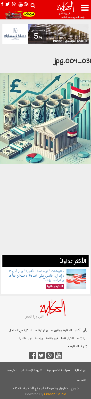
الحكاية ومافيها (61, 330)
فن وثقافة (51, 338)
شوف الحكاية (77, 346)
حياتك (82, 338)
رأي (85, 330)
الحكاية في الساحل (20, 330)
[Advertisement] (45, 209)
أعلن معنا (12, 370)
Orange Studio (55, 394)
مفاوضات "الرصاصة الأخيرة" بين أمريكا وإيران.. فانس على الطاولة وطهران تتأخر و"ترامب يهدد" (36, 275)
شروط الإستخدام (31, 370)
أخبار (77, 330)
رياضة (39, 338)
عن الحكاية (80, 370)
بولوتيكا (41, 330)
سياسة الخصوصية (58, 370)
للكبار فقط (67, 338)
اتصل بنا (81, 380)
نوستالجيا (25, 338)
